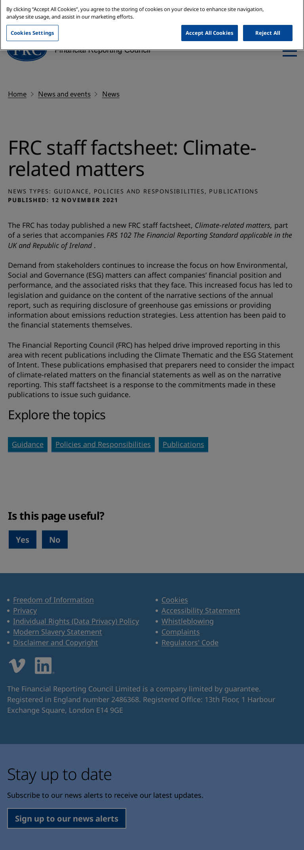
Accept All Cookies (210, 26)
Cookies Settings (32, 26)
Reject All (267, 26)
